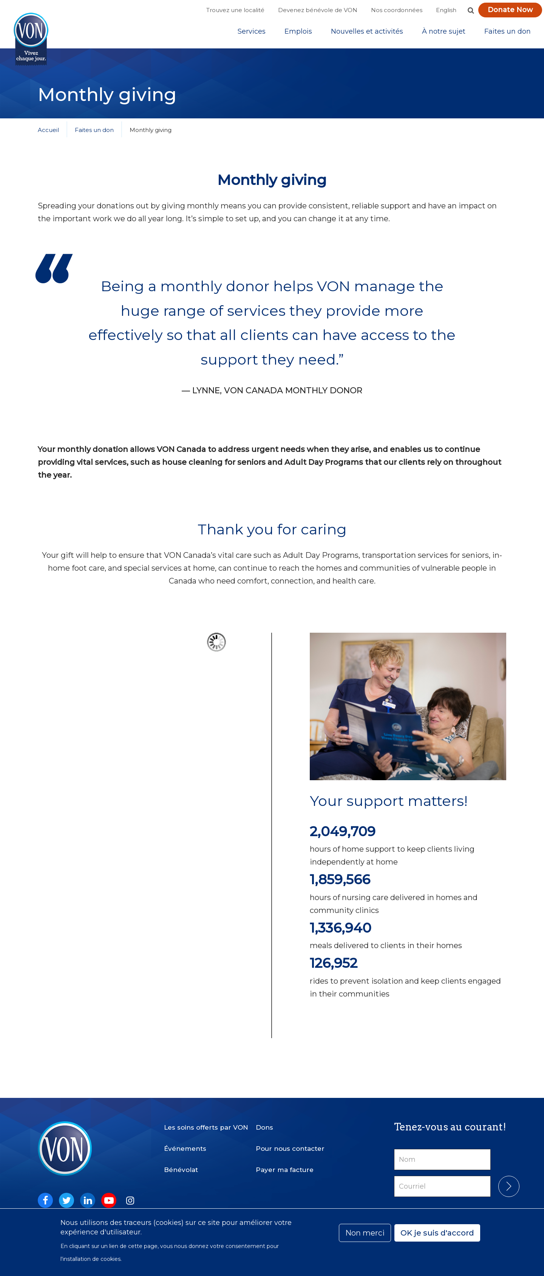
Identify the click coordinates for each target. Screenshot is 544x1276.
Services (252, 33)
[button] (470, 10)
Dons (264, 1121)
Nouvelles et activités (367, 33)
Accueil (48, 134)
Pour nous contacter (290, 1142)
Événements (185, 1142)
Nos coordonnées (396, 10)
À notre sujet (443, 33)
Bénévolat (181, 1163)
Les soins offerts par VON (206, 1121)
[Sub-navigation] (251, 34)
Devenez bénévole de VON (317, 10)
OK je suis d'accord (437, 1232)
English (446, 10)
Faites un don (507, 33)
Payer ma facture (285, 1163)
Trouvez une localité (235, 10)
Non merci (365, 1232)
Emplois (298, 33)
